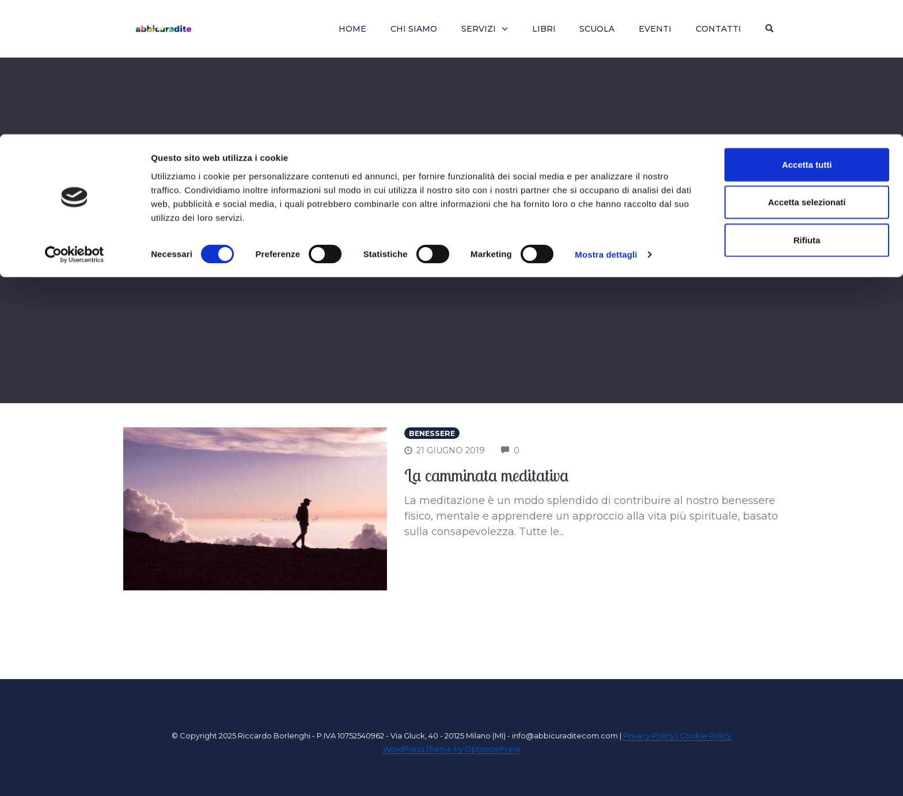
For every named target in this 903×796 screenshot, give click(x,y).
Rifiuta (807, 106)
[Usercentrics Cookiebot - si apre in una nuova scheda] (74, 121)
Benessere (432, 433)
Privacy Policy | (650, 735)
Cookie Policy (705, 735)
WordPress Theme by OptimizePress (451, 748)
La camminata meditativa (486, 475)
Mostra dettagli (606, 121)
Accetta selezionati (806, 68)
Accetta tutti (807, 30)
